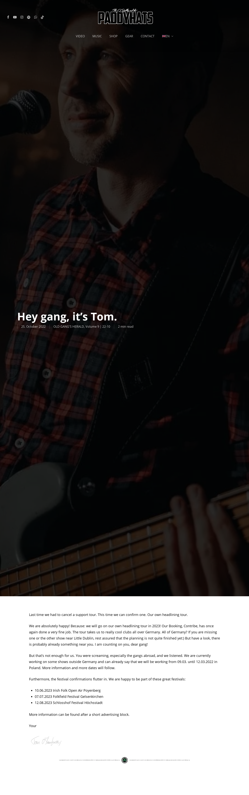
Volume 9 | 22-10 (98, 326)
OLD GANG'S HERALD (68, 326)
